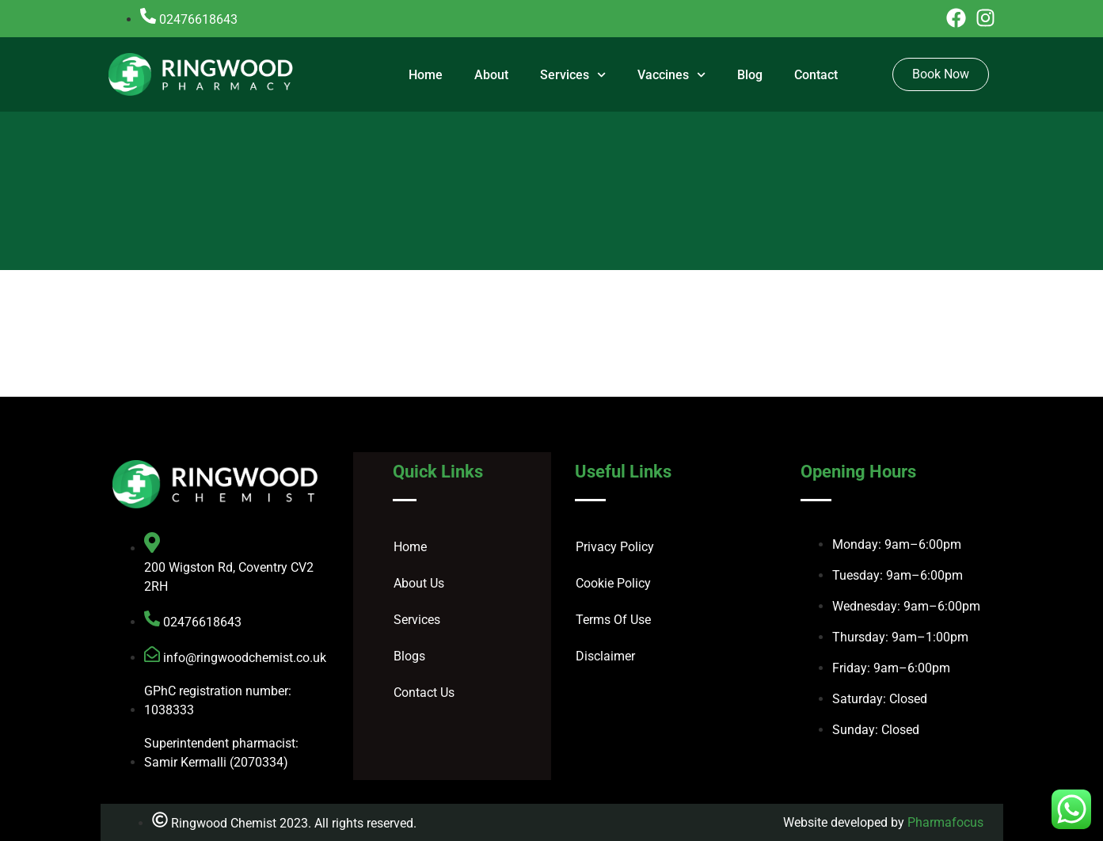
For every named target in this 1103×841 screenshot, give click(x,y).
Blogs (409, 656)
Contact (816, 74)
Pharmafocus (945, 822)
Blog (750, 74)
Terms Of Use (613, 619)
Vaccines (671, 75)
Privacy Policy (615, 546)
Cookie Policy (613, 583)
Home (426, 74)
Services (573, 75)
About (491, 74)
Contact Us (424, 692)
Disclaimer (605, 656)
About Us (419, 583)
